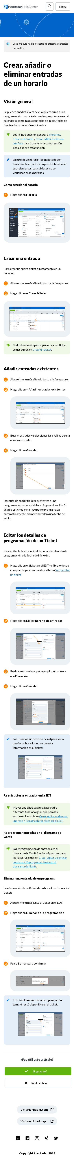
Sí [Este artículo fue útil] (38, 1071)
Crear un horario (23, 139)
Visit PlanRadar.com (34, 1109)
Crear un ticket (42, 349)
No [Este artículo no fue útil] (38, 1083)
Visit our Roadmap (33, 1121)
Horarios (54, 134)
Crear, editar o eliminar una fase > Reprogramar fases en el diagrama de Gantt (40, 862)
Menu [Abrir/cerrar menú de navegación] (62, 6)
